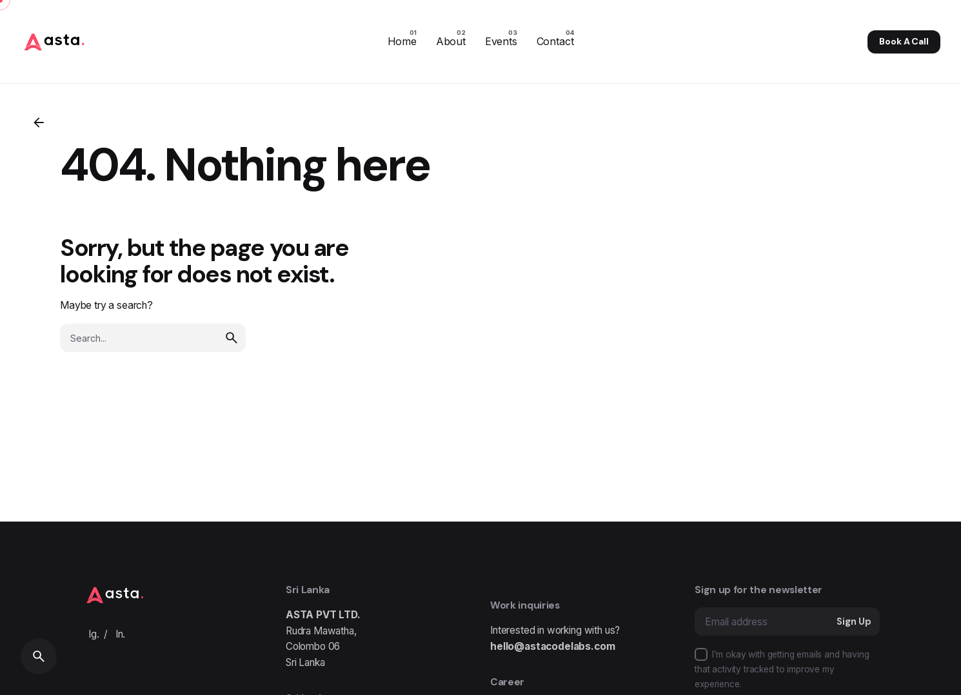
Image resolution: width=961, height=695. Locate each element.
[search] (231, 334)
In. (120, 634)
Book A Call (903, 41)
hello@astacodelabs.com (552, 646)
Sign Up (854, 622)
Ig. (93, 634)
